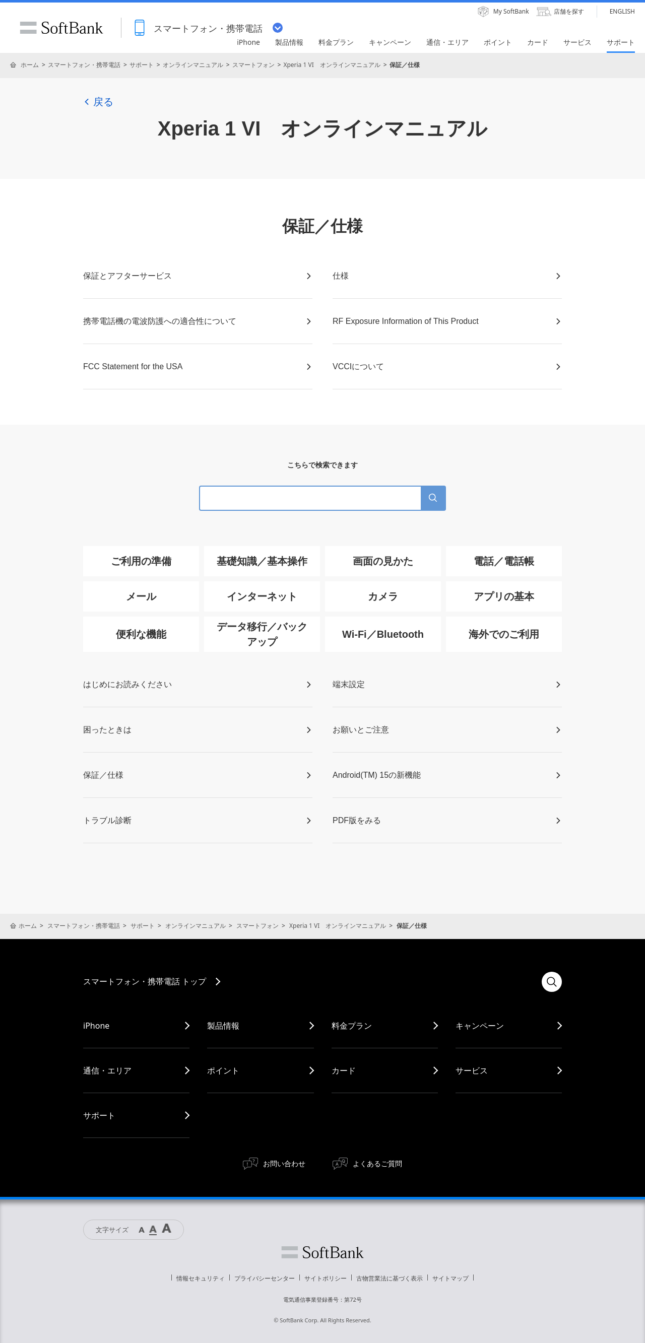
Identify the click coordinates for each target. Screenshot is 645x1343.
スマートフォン (253, 64)
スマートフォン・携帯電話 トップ (144, 981)
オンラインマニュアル (193, 64)
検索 (552, 982)
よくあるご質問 (377, 1163)
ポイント (223, 1070)
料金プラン (352, 1025)
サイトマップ (450, 1278)
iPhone (96, 1025)
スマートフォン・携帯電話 (84, 64)
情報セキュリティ (200, 1278)
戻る (98, 101)
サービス (472, 1070)
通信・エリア (107, 1070)
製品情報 (223, 1025)
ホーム (30, 64)
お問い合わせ (284, 1163)
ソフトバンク (322, 1252)
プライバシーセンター (264, 1278)
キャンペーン (480, 1025)
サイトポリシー (325, 1278)
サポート (142, 64)
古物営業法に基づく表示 (389, 1278)
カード (344, 1070)
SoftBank (61, 27)
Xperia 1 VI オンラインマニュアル (331, 64)
